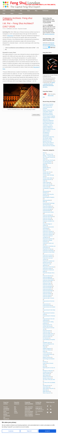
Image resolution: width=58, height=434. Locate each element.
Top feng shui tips (46, 385)
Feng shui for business (48, 238)
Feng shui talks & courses (48, 298)
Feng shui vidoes (46, 332)
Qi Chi (44, 366)
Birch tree (45, 169)
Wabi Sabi (45, 390)
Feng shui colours (47, 218)
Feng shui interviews (47, 275)
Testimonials (45, 10)
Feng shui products (47, 289)
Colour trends (46, 186)
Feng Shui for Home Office (48, 252)
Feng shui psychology (47, 290)
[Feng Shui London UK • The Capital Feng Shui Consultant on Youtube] (50, 412)
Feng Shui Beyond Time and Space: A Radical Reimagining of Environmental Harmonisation (49, 132)
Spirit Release (46, 375)
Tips (21, 10)
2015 (44, 152)
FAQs (4, 13)
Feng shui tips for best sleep (49, 309)
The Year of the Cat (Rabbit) (49, 382)
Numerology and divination (48, 358)
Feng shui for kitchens (47, 256)
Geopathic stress (46, 342)
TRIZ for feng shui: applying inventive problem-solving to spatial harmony (49, 117)
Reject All (29, 431)
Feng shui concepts (47, 219)
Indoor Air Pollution (47, 349)
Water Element (46, 391)
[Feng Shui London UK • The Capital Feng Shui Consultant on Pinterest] (47, 412)
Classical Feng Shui (47, 179)
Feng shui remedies (47, 293)
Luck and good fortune (48, 354)
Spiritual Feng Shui (47, 376)
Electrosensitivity (46, 200)
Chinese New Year (47, 172)
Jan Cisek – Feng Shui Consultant (20, 28)
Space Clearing (46, 373)
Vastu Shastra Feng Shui (48, 388)
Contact (20, 13)
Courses (16, 412)
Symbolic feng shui (47, 378)
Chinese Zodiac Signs (47, 178)
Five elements (46, 338)
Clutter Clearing (46, 182)
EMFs (44, 201)
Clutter (44, 181)
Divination (45, 192)
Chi (43, 170)
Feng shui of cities (47, 283)
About (11, 13)
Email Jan (37, 414)
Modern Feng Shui (47, 357)
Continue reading (36, 114)
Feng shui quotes (46, 292)
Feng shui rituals (46, 296)
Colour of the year (47, 183)
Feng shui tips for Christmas (49, 315)
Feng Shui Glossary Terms (48, 272)
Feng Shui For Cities (47, 249)
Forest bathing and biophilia (49, 339)
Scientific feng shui (47, 372)
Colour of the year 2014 (48, 185)
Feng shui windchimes (48, 335)
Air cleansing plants (47, 161)
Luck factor (45, 355)
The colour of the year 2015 (49, 379)
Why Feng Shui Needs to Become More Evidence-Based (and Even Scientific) (49, 144)
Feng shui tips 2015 (47, 305)
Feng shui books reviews (48, 212)
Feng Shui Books (46, 210)
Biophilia (45, 166)
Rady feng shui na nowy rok (49, 367)
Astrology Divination (47, 163)
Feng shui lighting (47, 277)
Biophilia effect (46, 167)
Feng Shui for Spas (47, 268)
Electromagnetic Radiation (48, 197)
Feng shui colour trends (48, 216)
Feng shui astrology (47, 209)
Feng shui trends (46, 330)
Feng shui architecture (48, 207)
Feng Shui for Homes (47, 255)
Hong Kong (10, 35)
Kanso (44, 351)
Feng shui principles (47, 287)
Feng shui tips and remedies (49, 307)
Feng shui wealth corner (48, 333)
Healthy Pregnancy (47, 348)
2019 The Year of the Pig (48, 160)
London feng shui (46, 352)
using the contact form (49, 34)
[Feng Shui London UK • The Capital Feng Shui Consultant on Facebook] (47, 406)
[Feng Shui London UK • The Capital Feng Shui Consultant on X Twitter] (50, 406)
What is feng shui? (47, 392)
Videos (15, 411)
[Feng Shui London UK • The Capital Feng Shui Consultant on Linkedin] (50, 409)
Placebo (44, 361)
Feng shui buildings (47, 215)
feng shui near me (47, 281)
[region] (29, 427)
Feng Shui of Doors (47, 284)
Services (13, 10)
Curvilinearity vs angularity (48, 188)
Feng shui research (47, 295)
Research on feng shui (48, 370)
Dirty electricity (46, 191)
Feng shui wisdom (47, 336)
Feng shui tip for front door (48, 301)
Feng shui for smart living (48, 266)
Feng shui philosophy (47, 286)
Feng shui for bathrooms (48, 232)
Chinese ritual (46, 173)
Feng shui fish (46, 229)
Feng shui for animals (47, 231)
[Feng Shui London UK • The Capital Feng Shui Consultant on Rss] (47, 409)
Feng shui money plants (48, 280)
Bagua (44, 164)
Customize (10, 431)
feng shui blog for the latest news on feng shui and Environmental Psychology (49, 45)
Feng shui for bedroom (48, 234)
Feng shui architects (47, 206)
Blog (36, 10)
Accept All (47, 431)
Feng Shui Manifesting (48, 278)
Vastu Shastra (46, 387)
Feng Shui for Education (48, 250)
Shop (28, 10)
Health (44, 347)
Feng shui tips (46, 304)
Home (4, 10)
